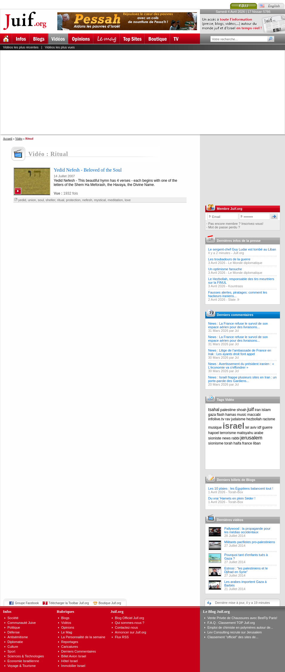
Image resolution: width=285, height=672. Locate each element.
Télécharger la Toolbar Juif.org (69, 603)
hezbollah (254, 419)
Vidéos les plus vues (60, 47)
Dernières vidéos (230, 520)
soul (41, 200)
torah (228, 443)
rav (227, 419)
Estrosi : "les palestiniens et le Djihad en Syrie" (246, 570)
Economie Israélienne (23, 661)
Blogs (65, 618)
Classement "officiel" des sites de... (232, 637)
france (247, 443)
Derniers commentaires (235, 315)
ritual (60, 200)
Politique (13, 627)
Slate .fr (234, 299)
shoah (242, 410)
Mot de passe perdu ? (224, 227)
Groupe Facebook (27, 603)
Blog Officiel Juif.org (129, 618)
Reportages (69, 642)
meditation (115, 200)
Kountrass (235, 286)
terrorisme (228, 433)
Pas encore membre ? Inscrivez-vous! (236, 223)
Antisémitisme (17, 637)
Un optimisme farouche (225, 269)
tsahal (213, 409)
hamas (230, 415)
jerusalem (251, 438)
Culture (12, 646)
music (241, 415)
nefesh (87, 200)
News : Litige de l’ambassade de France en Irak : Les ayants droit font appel (239, 352)
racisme (269, 419)
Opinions (67, 627)
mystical (100, 200)
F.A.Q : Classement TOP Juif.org (231, 622)
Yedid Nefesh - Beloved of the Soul (88, 169)
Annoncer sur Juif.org (130, 632)
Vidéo (18, 138)
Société (13, 618)
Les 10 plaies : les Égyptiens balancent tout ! (240, 488)
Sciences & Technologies (25, 656)
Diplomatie (15, 642)
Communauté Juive (21, 622)
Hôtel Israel (69, 661)
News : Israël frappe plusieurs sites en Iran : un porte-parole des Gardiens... (242, 379)
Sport (11, 651)
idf (259, 427)
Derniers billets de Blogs (236, 480)
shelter (50, 200)
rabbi (236, 438)
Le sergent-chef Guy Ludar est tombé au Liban (242, 249)
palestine (228, 409)
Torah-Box (235, 492)
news (226, 438)
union (32, 200)
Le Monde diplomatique (245, 263)
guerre (267, 427)
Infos (7, 611)
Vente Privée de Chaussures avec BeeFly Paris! (242, 618)
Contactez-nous (126, 627)
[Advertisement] (75, 92)
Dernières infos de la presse (239, 240)
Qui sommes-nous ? (129, 622)
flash (220, 415)
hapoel (213, 433)
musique (215, 427)
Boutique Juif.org (110, 603)
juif (250, 409)
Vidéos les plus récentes (20, 47)
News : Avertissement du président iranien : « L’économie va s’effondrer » (241, 365)
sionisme (216, 443)
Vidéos (66, 622)
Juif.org (238, 253)
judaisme (238, 419)
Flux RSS (122, 637)
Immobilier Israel (73, 666)
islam (266, 409)
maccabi (254, 415)
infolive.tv (216, 419)
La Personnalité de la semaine (83, 637)
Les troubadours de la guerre (229, 259)
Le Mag (66, 632)
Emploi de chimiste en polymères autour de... (240, 627)
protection (73, 200)
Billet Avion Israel (73, 656)
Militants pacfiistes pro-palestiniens (249, 542)
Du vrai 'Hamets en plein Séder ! (231, 498)
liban (257, 443)
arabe (258, 433)
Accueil (7, 138)
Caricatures (69, 646)
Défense (13, 632)
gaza (212, 415)
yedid (22, 200)
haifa (237, 443)
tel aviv (250, 427)
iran (258, 410)
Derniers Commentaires (78, 651)
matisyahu (245, 433)
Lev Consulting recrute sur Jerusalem (234, 632)
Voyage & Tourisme (21, 666)
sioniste (214, 438)
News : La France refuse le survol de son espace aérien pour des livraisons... (238, 325)
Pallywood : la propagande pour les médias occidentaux (247, 530)
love (128, 200)
